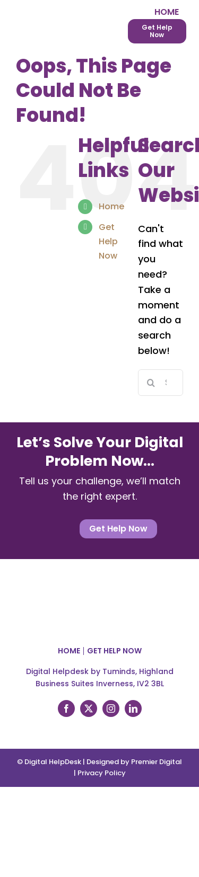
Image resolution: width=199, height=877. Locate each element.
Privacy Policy (101, 773)
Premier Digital (156, 762)
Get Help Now (108, 241)
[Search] (151, 382)
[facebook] (66, 708)
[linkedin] (133, 708)
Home (111, 206)
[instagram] (110, 708)
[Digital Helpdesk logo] (53, 9)
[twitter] (88, 708)
